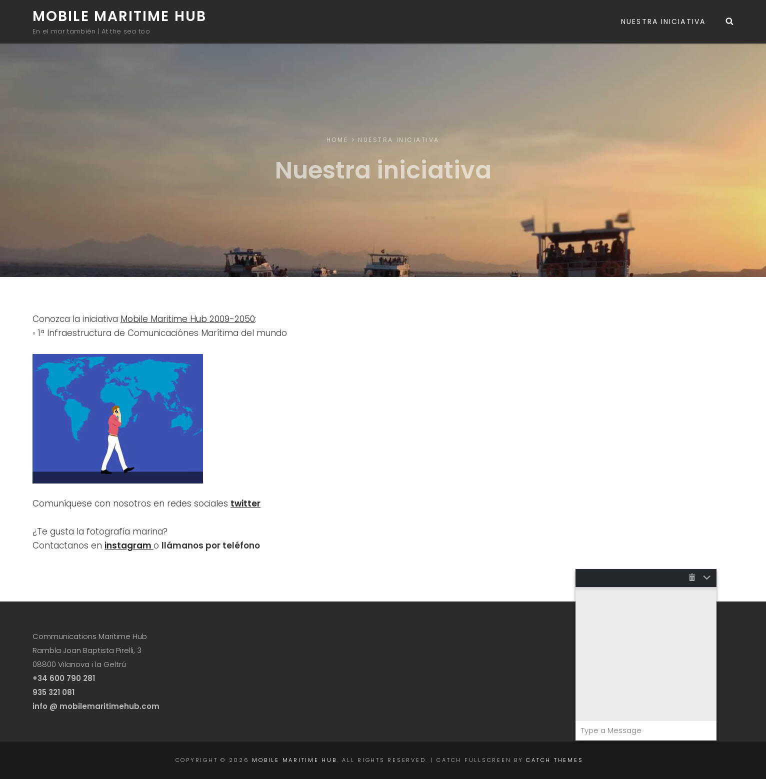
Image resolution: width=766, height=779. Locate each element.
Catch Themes (554, 760)
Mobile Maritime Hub (119, 16)
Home (337, 140)
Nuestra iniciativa (663, 21)
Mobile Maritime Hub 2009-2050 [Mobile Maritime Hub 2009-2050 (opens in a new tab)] (187, 319)
